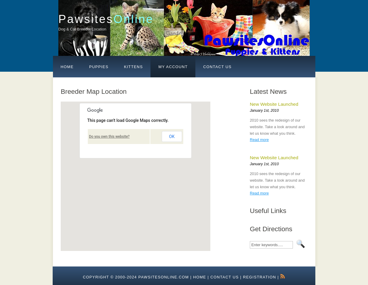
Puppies (98, 67)
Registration (259, 277)
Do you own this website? (109, 136)
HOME (199, 277)
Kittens (133, 67)
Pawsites (105, 19)
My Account (173, 67)
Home (67, 67)
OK (171, 136)
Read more (259, 139)
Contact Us (217, 67)
